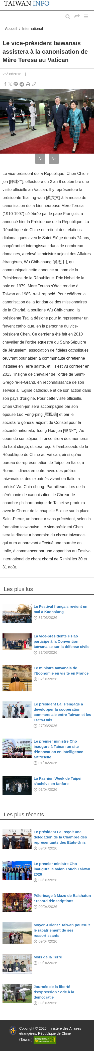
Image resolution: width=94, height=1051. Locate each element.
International (32, 28)
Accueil (11, 28)
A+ (54, 159)
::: (5, 3)
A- (40, 159)
